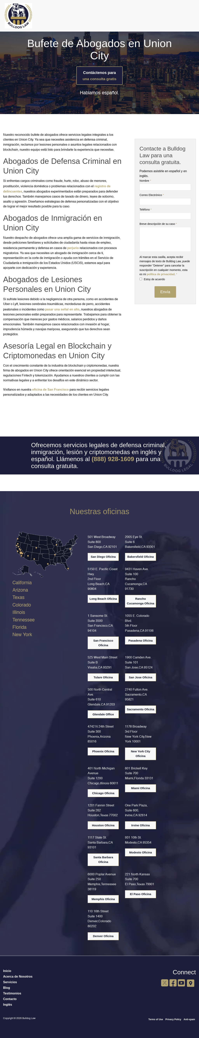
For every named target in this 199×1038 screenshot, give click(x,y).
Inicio (7, 971)
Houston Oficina (103, 825)
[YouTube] (181, 983)
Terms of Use (155, 1019)
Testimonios (12, 993)
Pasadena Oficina (140, 640)
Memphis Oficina (103, 899)
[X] (164, 983)
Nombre (145, 180)
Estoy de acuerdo (152, 279)
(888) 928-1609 (113, 458)
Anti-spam (189, 1019)
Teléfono (146, 209)
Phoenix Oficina (103, 751)
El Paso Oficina (140, 894)
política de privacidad (161, 274)
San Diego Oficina (103, 556)
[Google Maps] (190, 983)
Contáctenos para (99, 75)
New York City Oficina (140, 754)
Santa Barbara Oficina (103, 860)
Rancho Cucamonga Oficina (140, 601)
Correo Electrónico (152, 195)
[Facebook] (173, 983)
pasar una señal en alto (62, 309)
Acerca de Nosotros (17, 976)
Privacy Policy (173, 1019)
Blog (6, 987)
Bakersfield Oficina (140, 556)
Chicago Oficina (103, 793)
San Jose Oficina (140, 677)
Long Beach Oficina (103, 598)
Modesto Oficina (140, 852)
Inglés (7, 1004)
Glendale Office (103, 714)
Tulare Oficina (103, 677)
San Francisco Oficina (103, 643)
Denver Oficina (103, 936)
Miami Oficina (140, 788)
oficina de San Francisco (50, 389)
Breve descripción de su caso (158, 223)
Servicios (10, 982)
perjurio (73, 248)
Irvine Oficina (140, 825)
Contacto (10, 999)
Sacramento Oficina (140, 709)
